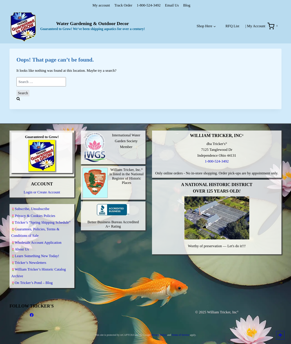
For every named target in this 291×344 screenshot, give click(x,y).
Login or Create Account (42, 186)
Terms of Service (180, 334)
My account (101, 5)
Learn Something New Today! (37, 254)
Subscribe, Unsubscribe (32, 203)
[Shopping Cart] (273, 26)
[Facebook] (31, 315)
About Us (22, 246)
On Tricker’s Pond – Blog (34, 282)
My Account (256, 26)
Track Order (123, 5)
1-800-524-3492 (148, 5)
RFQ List (232, 26)
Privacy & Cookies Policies (35, 211)
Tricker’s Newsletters (30, 261)
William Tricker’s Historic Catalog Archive (38, 271)
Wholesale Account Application (38, 239)
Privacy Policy (158, 334)
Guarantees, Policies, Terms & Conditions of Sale (35, 228)
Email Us (172, 5)
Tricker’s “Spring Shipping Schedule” (42, 218)
